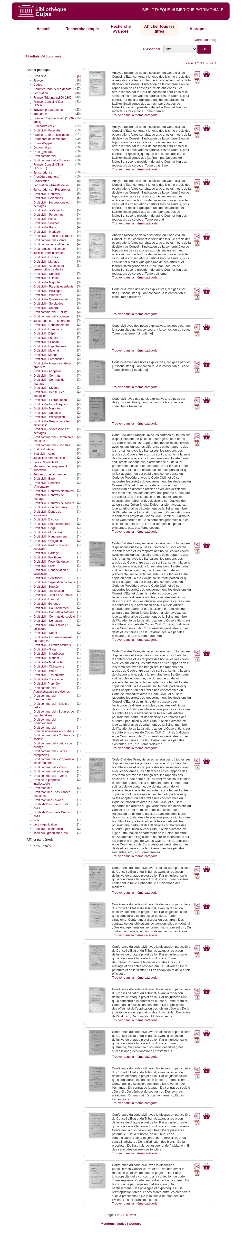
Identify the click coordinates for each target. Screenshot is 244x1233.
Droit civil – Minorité (46, 408)
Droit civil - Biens (44, 219)
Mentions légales (113, 1223)
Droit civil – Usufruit (46, 308)
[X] (79, 76)
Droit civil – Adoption (47, 371)
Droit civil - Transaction (48, 591)
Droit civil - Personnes (48, 198)
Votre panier (202, 40)
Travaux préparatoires (48, 109)
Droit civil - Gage (44, 528)
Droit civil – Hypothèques (50, 404)
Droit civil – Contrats (46, 375)
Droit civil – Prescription (49, 417)
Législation (40, 93)
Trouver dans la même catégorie (134, 115)
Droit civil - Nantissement (50, 536)
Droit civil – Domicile (46, 274)
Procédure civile (44, 126)
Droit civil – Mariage (46, 231)
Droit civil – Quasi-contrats (50, 299)
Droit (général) (43, 152)
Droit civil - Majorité (46, 350)
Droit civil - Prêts (44, 566)
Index (37, 820)
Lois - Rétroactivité (45, 462)
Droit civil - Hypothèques (49, 346)
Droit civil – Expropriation (50, 400)
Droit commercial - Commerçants (45, 721)
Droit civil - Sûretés (46, 586)
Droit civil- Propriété (46, 683)
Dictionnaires (42, 147)
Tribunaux (40, 114)
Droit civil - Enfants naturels (51, 524)
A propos (198, 29)
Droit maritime (42, 788)
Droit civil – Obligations (48, 666)
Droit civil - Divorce (46, 519)
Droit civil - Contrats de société (53, 503)
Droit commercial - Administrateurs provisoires (51, 689)
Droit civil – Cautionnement (51, 608)
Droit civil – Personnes (48, 214)
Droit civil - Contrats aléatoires (53, 491)
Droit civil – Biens (45, 227)
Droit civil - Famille (45, 338)
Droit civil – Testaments (48, 675)
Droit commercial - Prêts (49, 767)
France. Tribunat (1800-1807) (53, 97)
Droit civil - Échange (46, 603)
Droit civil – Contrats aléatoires (53, 612)
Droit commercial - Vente (49, 240)
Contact (135, 1223)
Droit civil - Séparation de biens (54, 582)
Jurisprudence (42, 172)
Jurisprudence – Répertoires (52, 321)
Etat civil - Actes (44, 449)
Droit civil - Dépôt (44, 333)
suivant (211, 63)
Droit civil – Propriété (47, 295)
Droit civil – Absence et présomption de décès (48, 267)
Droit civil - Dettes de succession (47, 513)
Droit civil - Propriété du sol (51, 561)
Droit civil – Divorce (46, 387)
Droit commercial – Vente (50, 776)
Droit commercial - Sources (51, 160)
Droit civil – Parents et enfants (53, 286)
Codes (37, 84)
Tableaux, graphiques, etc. (50, 833)
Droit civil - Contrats (46, 194)
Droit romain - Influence (49, 248)
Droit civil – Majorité (46, 282)
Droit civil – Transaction (49, 679)
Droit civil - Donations (47, 329)
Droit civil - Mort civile (47, 532)
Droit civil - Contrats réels (50, 507)
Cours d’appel (42, 143)
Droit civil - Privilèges (47, 557)
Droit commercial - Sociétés (51, 445)
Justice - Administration (48, 253)
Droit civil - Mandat (45, 355)
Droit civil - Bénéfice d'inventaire (46, 484)
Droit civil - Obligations (48, 541)
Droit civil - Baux (44, 478)
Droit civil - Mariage (46, 261)
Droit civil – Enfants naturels (52, 645)
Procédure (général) (46, 176)
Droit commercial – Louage (51, 771)
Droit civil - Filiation (46, 342)
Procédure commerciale (49, 829)
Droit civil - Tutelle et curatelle (53, 595)
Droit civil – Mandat (46, 658)
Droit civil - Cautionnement (51, 325)
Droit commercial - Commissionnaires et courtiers (53, 729)
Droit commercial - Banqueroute (45, 697)
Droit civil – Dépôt (45, 633)
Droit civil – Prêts (44, 671)
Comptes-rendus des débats (52, 89)
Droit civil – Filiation (46, 278)
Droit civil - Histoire (46, 257)
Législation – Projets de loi (50, 185)
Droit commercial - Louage (51, 316)
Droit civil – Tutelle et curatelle (53, 236)
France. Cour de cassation (51, 135)
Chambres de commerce (49, 139)
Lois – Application (45, 824)
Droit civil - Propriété (46, 130)
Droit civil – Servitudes (48, 303)
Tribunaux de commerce (49, 474)
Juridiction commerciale (49, 458)
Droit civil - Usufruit (46, 599)
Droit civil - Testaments (48, 210)
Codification (41, 181)
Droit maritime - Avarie (48, 800)
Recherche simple (82, 29)
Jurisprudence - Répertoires (51, 189)
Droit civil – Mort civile (47, 662)
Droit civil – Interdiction (48, 653)
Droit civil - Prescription (48, 359)
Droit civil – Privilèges (47, 291)
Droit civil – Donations (47, 620)
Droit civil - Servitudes (47, 578)
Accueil (43, 29)
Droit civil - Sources (46, 223)
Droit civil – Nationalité (48, 413)
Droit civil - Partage (46, 553)
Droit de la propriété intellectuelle (46, 781)
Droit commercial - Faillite (50, 312)
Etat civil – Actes (44, 453)
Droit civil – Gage (44, 649)
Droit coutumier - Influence (51, 244)
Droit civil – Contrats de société (54, 616)
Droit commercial (44, 156)
